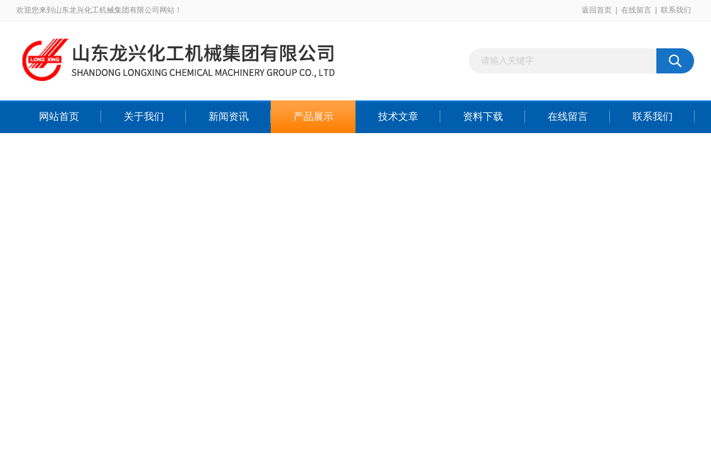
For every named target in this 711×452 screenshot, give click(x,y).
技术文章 (398, 116)
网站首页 (59, 116)
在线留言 (636, 10)
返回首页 (597, 10)
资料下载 (483, 116)
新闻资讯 (229, 116)
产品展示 (313, 116)
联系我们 (676, 10)
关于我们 (144, 116)
